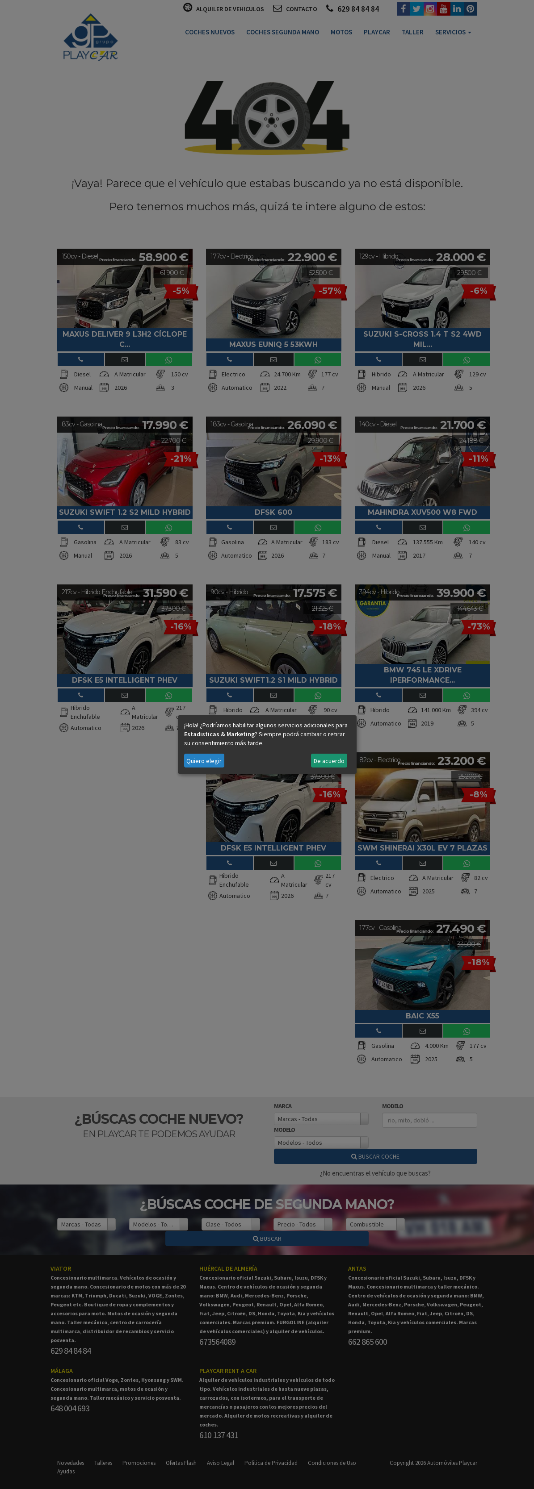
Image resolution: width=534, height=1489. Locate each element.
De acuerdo (329, 761)
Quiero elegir (204, 761)
